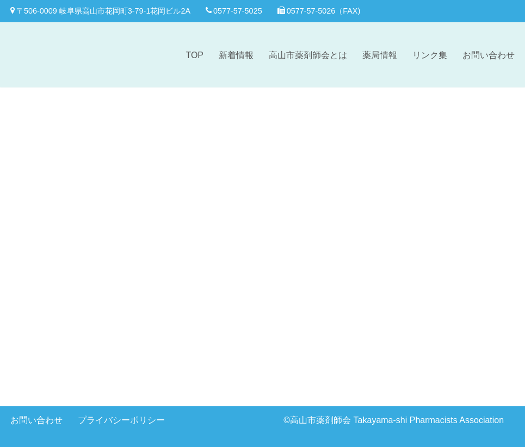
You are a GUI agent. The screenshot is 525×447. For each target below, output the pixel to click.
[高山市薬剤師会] (54, 55)
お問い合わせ (488, 55)
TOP (194, 55)
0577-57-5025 (234, 11)
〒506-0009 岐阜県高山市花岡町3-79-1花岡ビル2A (100, 11)
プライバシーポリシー (121, 420)
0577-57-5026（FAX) (319, 11)
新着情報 (236, 55)
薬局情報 (379, 55)
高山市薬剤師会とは (308, 55)
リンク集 (429, 55)
